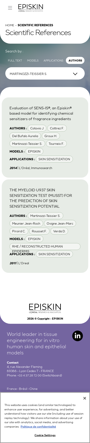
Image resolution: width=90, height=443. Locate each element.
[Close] (85, 401)
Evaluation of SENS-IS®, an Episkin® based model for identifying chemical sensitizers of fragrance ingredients (43, 114)
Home (10, 26)
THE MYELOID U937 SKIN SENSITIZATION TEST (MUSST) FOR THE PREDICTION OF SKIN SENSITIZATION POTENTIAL (43, 199)
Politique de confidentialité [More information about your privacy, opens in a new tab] (38, 428)
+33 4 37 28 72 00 (30, 377)
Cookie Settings (45, 437)
